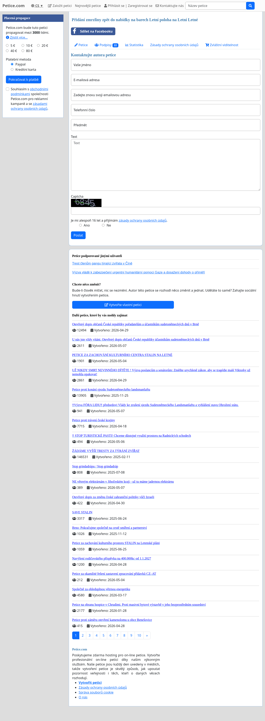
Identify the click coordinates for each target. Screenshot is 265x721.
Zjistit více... (17, 37)
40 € (14, 51)
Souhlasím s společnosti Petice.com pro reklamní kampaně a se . (29, 99)
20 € (45, 45)
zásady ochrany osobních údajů (143, 220)
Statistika (134, 45)
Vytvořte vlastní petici (123, 305)
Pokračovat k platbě (24, 79)
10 (139, 635)
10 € (29, 45)
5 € (13, 45)
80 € (29, 51)
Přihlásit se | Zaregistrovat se (128, 5)
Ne (109, 225)
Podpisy (106, 45)
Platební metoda (18, 59)
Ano (87, 225)
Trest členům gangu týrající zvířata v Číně (102, 263)
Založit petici (60, 5)
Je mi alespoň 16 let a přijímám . (119, 220)
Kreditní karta (25, 69)
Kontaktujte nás (170, 5)
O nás (83, 697)
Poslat (78, 235)
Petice (81, 45)
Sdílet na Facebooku (92, 31)
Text (74, 136)
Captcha (77, 196)
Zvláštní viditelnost (221, 45)
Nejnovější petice (88, 5)
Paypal (20, 64)
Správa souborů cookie (96, 692)
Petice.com (13, 5)
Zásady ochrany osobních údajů (174, 45)
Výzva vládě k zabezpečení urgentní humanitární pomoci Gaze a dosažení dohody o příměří (138, 272)
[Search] (215, 6)
